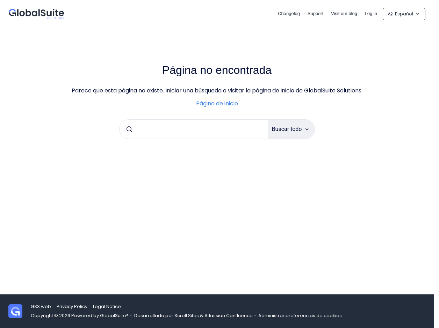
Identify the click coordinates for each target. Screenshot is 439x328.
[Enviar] (129, 129)
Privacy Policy (72, 306)
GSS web (41, 306)
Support (316, 13)
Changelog (289, 13)
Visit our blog (344, 13)
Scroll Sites (186, 315)
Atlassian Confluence (228, 315)
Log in (371, 13)
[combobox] (194, 129)
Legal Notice (107, 306)
